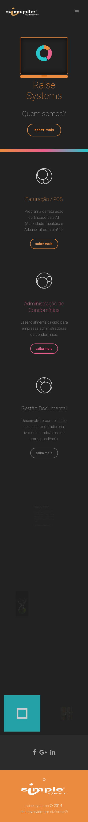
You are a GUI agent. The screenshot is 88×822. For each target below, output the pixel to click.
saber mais (44, 130)
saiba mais (43, 349)
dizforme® (59, 812)
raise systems (37, 806)
